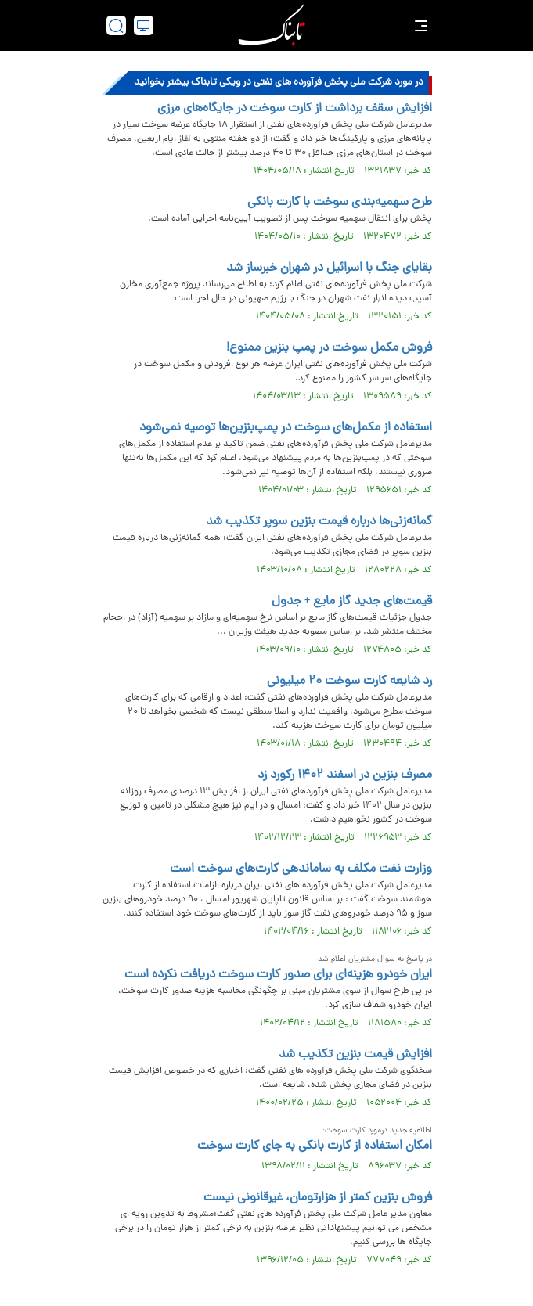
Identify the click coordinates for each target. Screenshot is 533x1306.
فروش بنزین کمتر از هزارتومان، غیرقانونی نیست (317, 1198)
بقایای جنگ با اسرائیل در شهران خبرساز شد (329, 268)
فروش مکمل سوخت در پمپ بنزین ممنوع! (329, 348)
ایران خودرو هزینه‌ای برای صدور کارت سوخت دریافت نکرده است (278, 975)
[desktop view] (143, 25)
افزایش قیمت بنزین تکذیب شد (355, 1054)
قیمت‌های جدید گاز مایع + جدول (352, 601)
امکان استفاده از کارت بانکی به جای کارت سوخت (314, 1146)
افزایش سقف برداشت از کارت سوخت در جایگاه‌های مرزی (294, 108)
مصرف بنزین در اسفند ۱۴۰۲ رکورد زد (344, 775)
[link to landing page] (271, 25)
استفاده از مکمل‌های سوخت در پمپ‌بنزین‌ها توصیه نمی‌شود (285, 428)
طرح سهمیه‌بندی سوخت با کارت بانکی (339, 202)
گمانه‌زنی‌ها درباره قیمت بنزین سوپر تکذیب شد (319, 522)
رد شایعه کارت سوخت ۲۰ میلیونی (349, 681)
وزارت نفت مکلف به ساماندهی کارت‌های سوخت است (301, 869)
